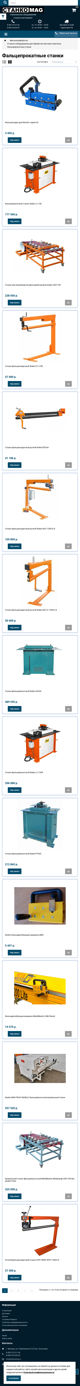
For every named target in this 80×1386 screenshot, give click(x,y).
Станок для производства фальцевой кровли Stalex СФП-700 (33, 285)
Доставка (6, 1314)
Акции (4, 1336)
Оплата (5, 1316)
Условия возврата (9, 1319)
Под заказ (14, 140)
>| (31, 1290)
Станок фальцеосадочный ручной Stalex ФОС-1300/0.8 (30, 529)
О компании (7, 1311)
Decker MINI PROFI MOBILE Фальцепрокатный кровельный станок (35, 1097)
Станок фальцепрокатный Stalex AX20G (23, 691)
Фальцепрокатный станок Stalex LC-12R (23, 204)
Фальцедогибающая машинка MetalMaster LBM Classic (30, 1016)
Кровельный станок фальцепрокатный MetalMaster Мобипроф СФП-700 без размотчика (39, 1180)
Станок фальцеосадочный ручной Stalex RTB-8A (27, 447)
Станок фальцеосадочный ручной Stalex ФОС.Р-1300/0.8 (31, 610)
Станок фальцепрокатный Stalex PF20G (23, 854)
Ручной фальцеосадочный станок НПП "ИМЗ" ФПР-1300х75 (32, 1260)
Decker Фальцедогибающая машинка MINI (24, 935)
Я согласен (14, 1378)
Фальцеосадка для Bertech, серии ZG (21, 122)
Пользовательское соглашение (14, 1325)
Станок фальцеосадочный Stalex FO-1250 (24, 366)
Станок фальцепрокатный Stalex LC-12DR (24, 772)
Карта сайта (7, 1338)
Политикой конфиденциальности (38, 1372)
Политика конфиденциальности (15, 1322)
